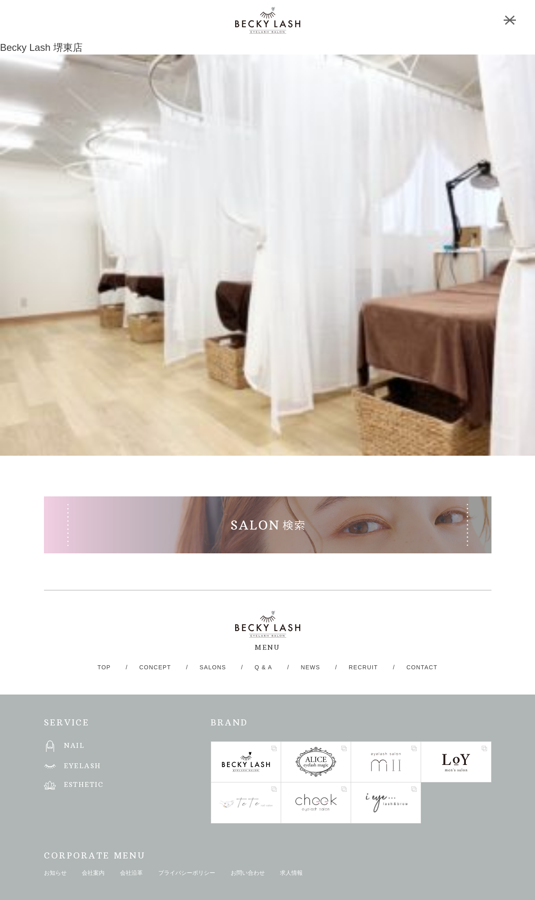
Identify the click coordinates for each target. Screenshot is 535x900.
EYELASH (82, 766)
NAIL (74, 745)
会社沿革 (131, 872)
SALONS (213, 667)
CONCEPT (155, 667)
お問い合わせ (248, 872)
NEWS (310, 667)
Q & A (264, 667)
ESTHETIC (84, 784)
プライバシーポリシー (186, 872)
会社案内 (93, 872)
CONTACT (421, 667)
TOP (104, 667)
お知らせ (55, 872)
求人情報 (291, 872)
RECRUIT (363, 667)
